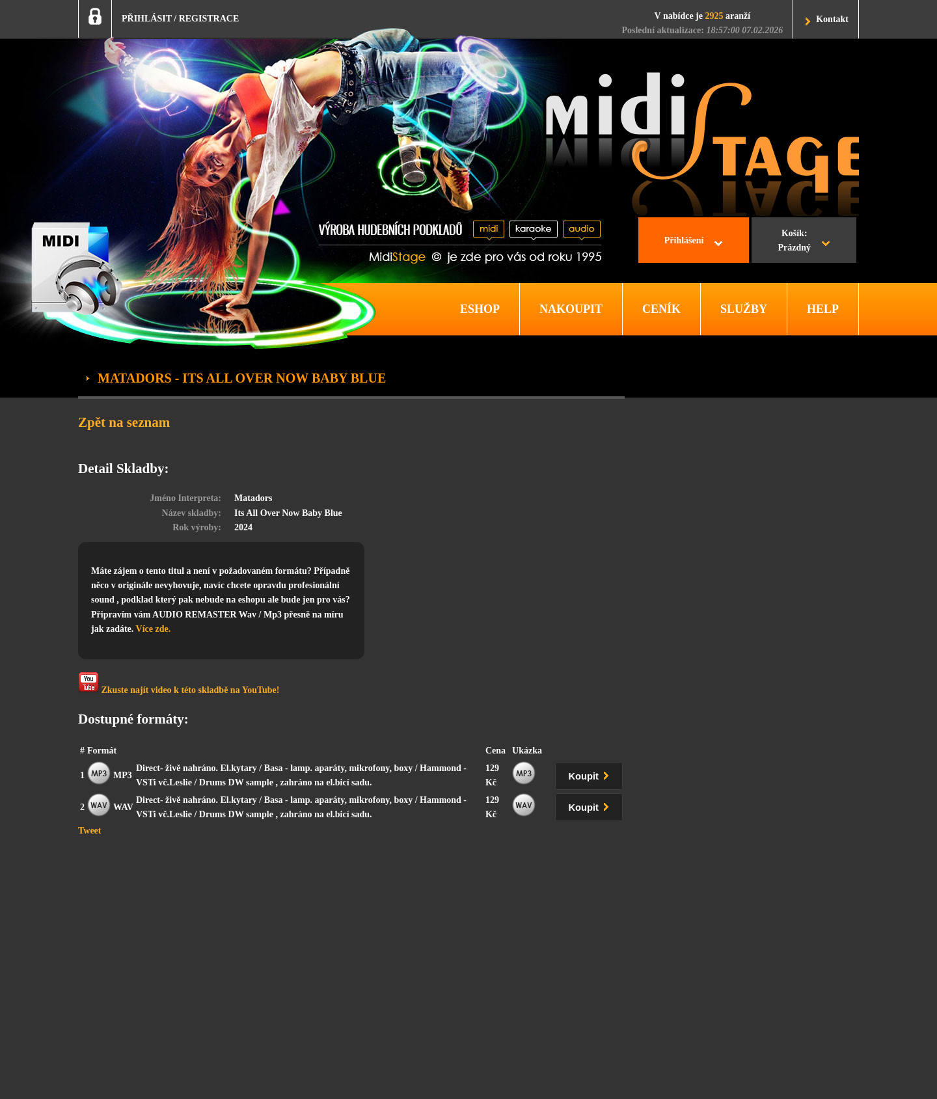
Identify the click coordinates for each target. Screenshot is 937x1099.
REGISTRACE (209, 18)
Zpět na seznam (124, 422)
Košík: (794, 242)
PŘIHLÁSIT (147, 18)
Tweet (90, 830)
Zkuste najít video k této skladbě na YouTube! (178, 683)
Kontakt (832, 19)
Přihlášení (684, 240)
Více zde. (153, 629)
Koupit (591, 774)
